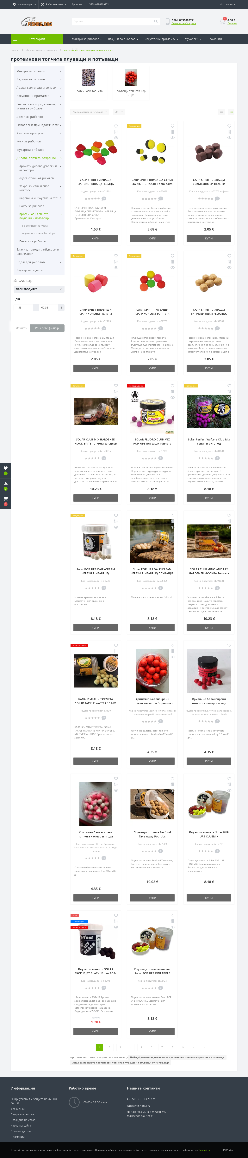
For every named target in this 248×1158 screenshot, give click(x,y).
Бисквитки (18, 1108)
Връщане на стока (23, 1120)
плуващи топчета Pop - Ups (38, 233)
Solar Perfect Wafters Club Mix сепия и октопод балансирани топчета (209, 443)
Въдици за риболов (123, 39)
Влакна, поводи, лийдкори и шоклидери (37, 251)
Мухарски (193, 39)
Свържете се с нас (23, 1114)
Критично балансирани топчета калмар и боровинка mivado (152, 703)
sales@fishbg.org (138, 1106)
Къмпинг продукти (30, 133)
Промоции (215, 39)
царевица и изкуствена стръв (40, 198)
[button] (24, 4)
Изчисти (21, 328)
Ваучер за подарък (30, 270)
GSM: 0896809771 (99, 4)
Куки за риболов (28, 141)
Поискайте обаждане (183, 23)
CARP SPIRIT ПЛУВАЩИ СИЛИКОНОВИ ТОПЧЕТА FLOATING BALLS (152, 314)
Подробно (204, 1150)
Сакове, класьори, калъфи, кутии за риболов (36, 106)
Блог (75, 48)
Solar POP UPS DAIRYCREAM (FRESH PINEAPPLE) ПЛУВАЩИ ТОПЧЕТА (152, 573)
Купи (95, 238)
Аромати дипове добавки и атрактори (38, 168)
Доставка (77, 4)
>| (204, 1047)
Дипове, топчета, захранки (36, 158)
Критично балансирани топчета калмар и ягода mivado (209, 703)
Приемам (227, 1150)
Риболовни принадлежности (37, 125)
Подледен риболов (30, 262)
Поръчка (232, 23)
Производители (21, 1131)
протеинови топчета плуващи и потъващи (34, 216)
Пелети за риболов (32, 241)
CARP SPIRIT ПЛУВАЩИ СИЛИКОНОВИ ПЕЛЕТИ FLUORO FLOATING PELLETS (209, 184)
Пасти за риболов (31, 206)
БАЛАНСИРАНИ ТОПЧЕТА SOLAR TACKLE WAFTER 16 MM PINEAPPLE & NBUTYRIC (95, 703)
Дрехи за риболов (29, 117)
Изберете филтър (47, 328)
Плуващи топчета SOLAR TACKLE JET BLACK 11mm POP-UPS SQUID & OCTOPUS (95, 973)
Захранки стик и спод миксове (34, 188)
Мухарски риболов (30, 150)
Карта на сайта (21, 1125)
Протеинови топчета (35, 225)
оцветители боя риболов (36, 178)
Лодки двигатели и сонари (36, 87)
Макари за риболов (87, 39)
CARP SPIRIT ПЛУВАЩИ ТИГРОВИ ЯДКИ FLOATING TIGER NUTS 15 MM (209, 314)
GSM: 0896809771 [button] (141, 1099)
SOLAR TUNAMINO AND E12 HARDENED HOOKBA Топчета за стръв (209, 573)
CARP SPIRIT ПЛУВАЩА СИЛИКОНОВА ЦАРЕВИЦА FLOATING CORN (96, 184)
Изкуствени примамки (162, 39)
